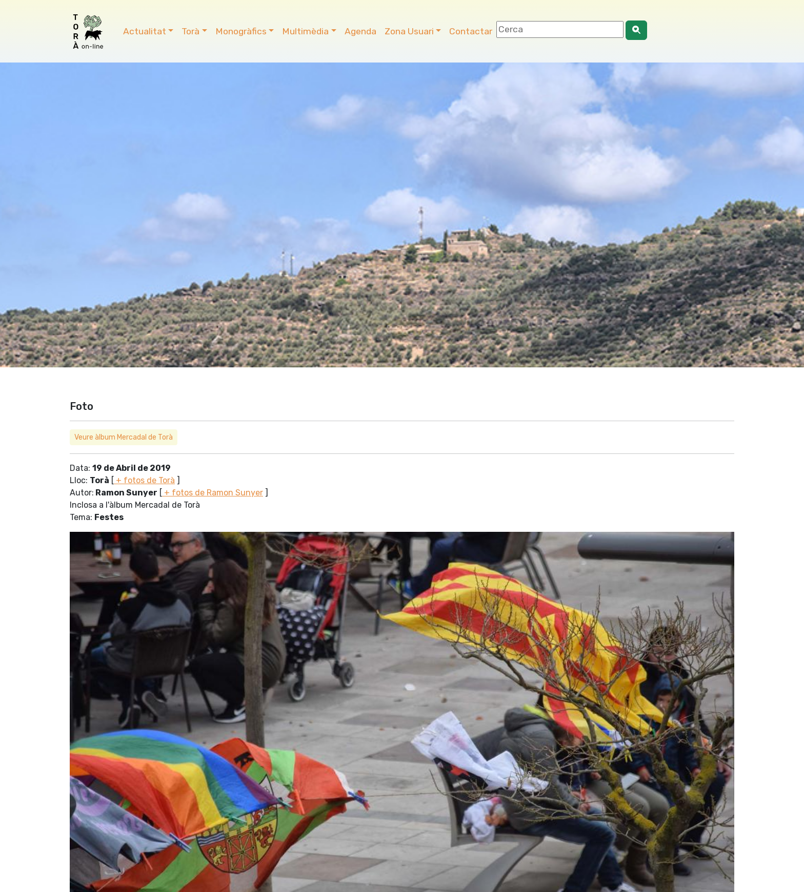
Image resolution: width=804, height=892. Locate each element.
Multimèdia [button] (305, 31)
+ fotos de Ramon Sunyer (212, 492)
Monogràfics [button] (241, 31)
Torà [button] (190, 31)
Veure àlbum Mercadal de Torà (123, 437)
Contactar (470, 31)
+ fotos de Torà (144, 480)
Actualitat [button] (144, 31)
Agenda (360, 31)
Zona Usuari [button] (409, 31)
